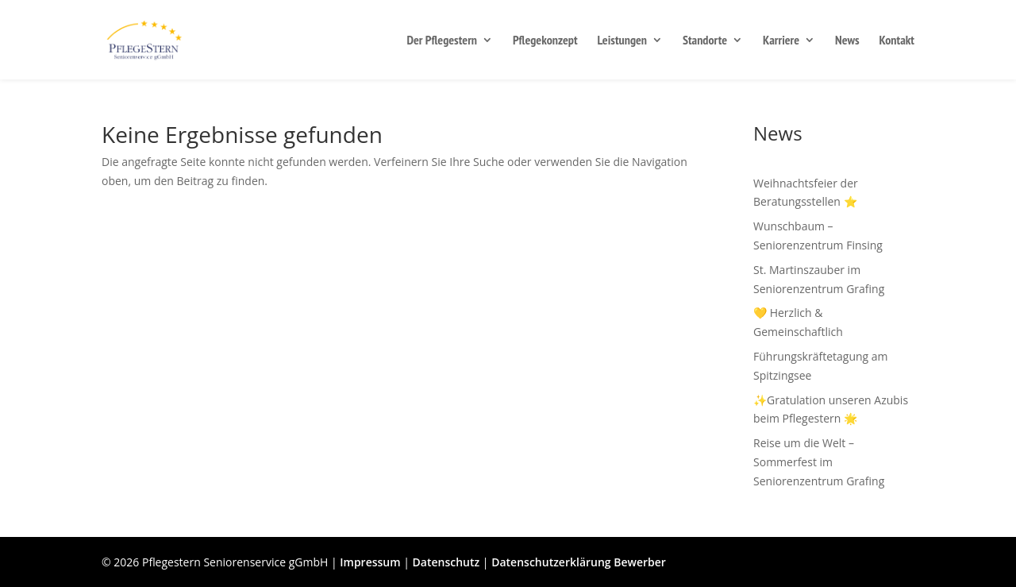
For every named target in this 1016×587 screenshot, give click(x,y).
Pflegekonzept (545, 41)
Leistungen (623, 41)
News (847, 41)
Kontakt (896, 41)
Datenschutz (446, 562)
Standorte (705, 41)
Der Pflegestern (441, 41)
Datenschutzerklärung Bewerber (578, 562)
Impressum (370, 562)
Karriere (781, 41)
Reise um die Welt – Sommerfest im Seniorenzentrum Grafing (818, 462)
